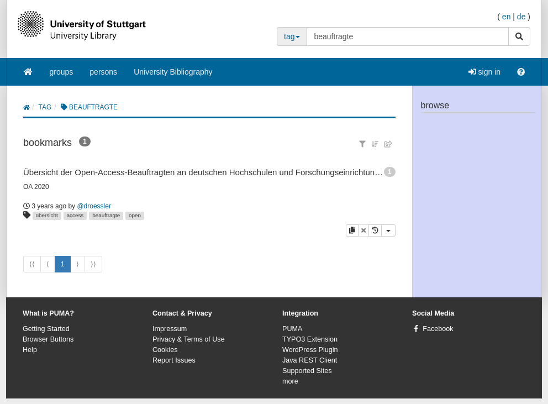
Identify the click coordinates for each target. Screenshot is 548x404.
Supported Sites (307, 371)
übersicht (47, 215)
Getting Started (46, 329)
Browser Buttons (48, 339)
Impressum (169, 329)
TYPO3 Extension (310, 339)
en (506, 16)
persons (103, 71)
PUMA (292, 329)
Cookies (165, 350)
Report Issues (174, 360)
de (521, 16)
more (290, 381)
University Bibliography (173, 71)
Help (30, 350)
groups (61, 71)
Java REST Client (309, 360)
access (75, 215)
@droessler (94, 206)
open (135, 215)
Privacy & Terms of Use (188, 339)
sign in (484, 71)
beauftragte (106, 215)
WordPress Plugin (310, 350)
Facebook (438, 329)
